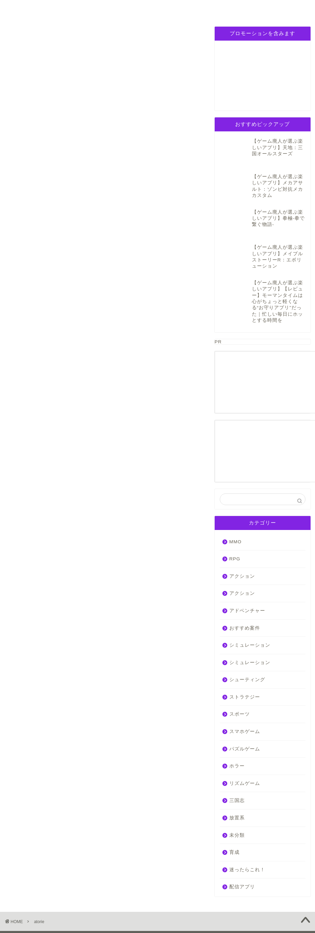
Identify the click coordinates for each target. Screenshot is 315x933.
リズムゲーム (244, 757)
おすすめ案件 (244, 601)
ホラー (237, 739)
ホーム (28, 9)
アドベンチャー (247, 584)
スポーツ (239, 687)
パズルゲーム (158, 9)
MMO (235, 515)
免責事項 (75, 912)
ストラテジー (244, 670)
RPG (72, 9)
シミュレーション (116, 11)
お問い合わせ (286, 9)
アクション (242, 549)
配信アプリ (242, 860)
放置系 (237, 791)
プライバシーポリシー (244, 11)
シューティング (247, 653)
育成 (234, 826)
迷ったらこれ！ (247, 843)
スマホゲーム (244, 705)
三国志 (201, 9)
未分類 (237, 808)
